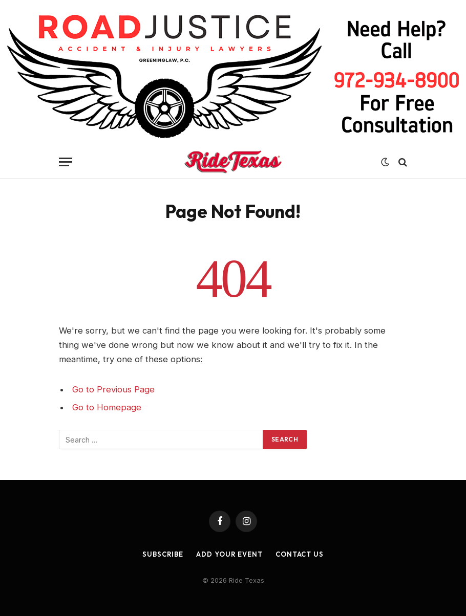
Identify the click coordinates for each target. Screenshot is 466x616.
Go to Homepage (106, 407)
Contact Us (300, 554)
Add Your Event (229, 554)
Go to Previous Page (113, 389)
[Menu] (65, 161)
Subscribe (162, 554)
